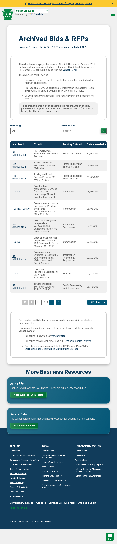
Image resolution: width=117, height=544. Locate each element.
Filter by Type (16, 126)
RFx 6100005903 (19, 226)
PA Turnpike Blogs (50, 471)
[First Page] (24, 302)
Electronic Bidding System (77, 341)
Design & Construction (19, 469)
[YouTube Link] (25, 507)
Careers (41, 502)
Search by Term (68, 126)
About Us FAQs (16, 496)
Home (22, 47)
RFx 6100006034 (19, 153)
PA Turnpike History (18, 473)
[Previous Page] (31, 302)
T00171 (16, 273)
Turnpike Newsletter (53, 456)
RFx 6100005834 (19, 177)
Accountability (81, 460)
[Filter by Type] (33, 131)
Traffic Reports (49, 451)
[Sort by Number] (17, 144)
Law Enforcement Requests (54, 480)
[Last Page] (60, 302)
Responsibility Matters (88, 445)
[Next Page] (52, 302)
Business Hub (36, 47)
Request (52, 476)
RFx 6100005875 (19, 258)
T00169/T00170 (21, 208)
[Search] (103, 130)
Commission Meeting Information (24, 460)
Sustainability (81, 451)
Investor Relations (17, 478)
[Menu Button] (113, 14)
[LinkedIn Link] (22, 507)
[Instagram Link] (18, 507)
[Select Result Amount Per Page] (97, 302)
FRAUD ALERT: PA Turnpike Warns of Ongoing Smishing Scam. (58, 3)
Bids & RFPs (53, 47)
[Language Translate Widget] (31, 11)
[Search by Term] (84, 131)
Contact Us (55, 502)
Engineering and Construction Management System (51, 348)
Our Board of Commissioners (22, 455)
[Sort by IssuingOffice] (71, 144)
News (45, 445)
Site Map (69, 502)
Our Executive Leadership (21, 464)
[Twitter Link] (14, 507)
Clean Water (80, 455)
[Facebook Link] (11, 507)
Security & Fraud (17, 491)
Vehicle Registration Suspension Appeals (56, 486)
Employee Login (86, 502)
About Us (15, 445)
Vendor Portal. (70, 70)
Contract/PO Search (22, 502)
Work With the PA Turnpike (29, 394)
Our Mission (15, 451)
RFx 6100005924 (19, 165)
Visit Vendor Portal (24, 425)
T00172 (16, 241)
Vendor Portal (58, 336)
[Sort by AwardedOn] (96, 144)
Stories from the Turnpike (53, 462)
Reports (89, 464)
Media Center (48, 467)
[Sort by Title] (37, 144)
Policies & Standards (19, 487)
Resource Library (17, 482)
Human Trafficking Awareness (88, 476)
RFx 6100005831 (19, 286)
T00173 (16, 191)
